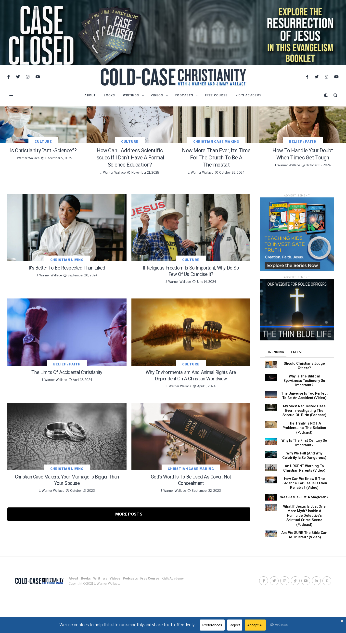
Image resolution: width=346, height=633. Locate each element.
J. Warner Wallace (26, 222)
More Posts (128, 596)
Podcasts (184, 101)
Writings (131, 101)
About (90, 101)
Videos (157, 101)
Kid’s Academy (249, 101)
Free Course (216, 101)
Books (109, 101)
